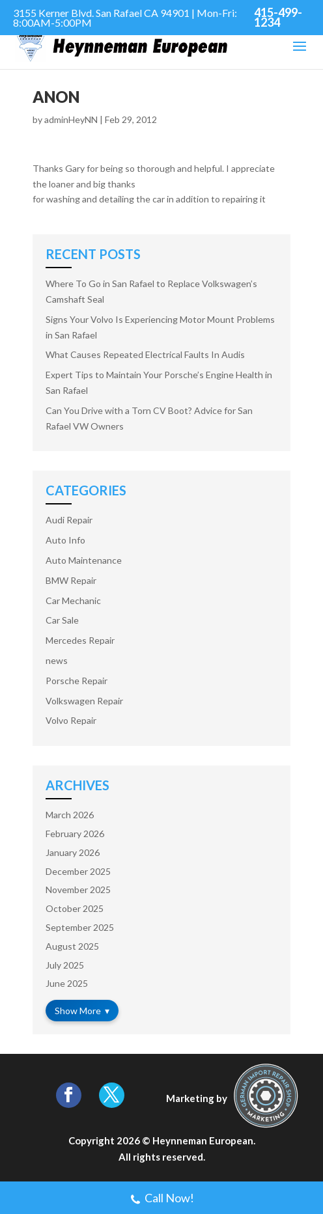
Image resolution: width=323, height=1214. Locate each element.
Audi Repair (69, 519)
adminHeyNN (71, 119)
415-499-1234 (278, 17)
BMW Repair (71, 580)
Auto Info (65, 539)
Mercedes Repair (80, 640)
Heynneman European (202, 1140)
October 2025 (75, 908)
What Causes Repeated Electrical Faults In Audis (145, 354)
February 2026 (75, 833)
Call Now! (162, 1199)
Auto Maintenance (84, 560)
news (57, 660)
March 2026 (70, 814)
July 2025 (65, 965)
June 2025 (67, 983)
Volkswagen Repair (84, 700)
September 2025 (80, 927)
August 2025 (72, 946)
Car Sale (62, 620)
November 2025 (78, 889)
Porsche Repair (76, 680)
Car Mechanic (73, 600)
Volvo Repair (71, 720)
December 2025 (78, 871)
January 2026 (73, 852)
